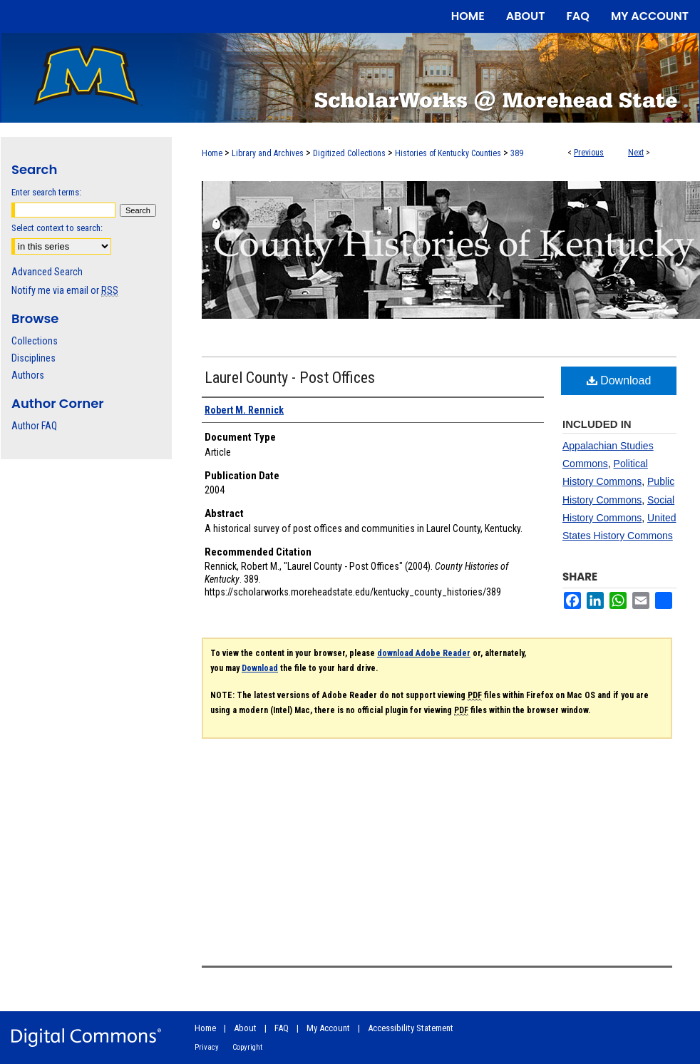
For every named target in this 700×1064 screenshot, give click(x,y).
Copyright (247, 1047)
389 (516, 153)
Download (619, 380)
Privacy (207, 1047)
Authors (27, 375)
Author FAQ (34, 425)
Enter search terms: (46, 192)
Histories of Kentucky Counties (448, 153)
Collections (34, 341)
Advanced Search (47, 271)
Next (636, 153)
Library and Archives (268, 153)
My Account (328, 1028)
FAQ (281, 1028)
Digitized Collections (349, 153)
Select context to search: (57, 227)
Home (212, 153)
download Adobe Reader (423, 653)
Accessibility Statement (410, 1028)
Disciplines (33, 358)
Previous (589, 153)
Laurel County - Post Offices (290, 378)
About (245, 1028)
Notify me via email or (64, 290)
